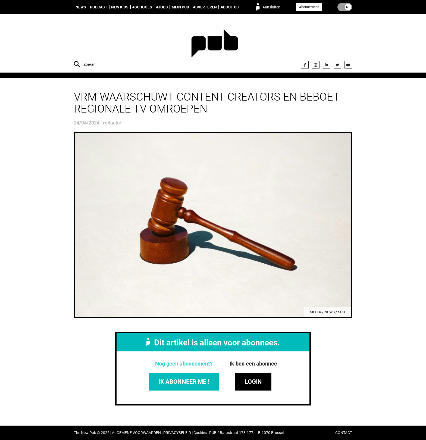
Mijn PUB (180, 7)
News (81, 7)
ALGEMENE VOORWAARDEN (136, 433)
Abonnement (309, 7)
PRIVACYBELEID (177, 433)
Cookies (200, 433)
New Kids (120, 7)
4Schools (142, 7)
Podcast (98, 7)
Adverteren (205, 7)
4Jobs (162, 7)
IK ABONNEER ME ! (184, 381)
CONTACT (343, 433)
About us (230, 7)
